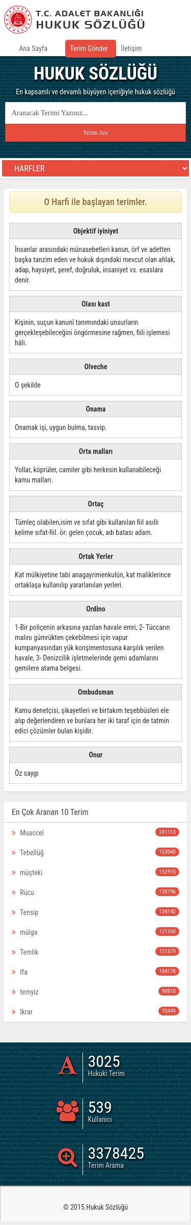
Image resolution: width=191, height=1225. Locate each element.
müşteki (95, 872)
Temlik (95, 951)
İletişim (131, 48)
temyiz (95, 991)
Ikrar (95, 1011)
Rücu (95, 892)
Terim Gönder (89, 48)
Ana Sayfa (33, 48)
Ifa (95, 971)
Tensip (95, 911)
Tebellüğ (95, 852)
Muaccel (95, 832)
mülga (95, 931)
